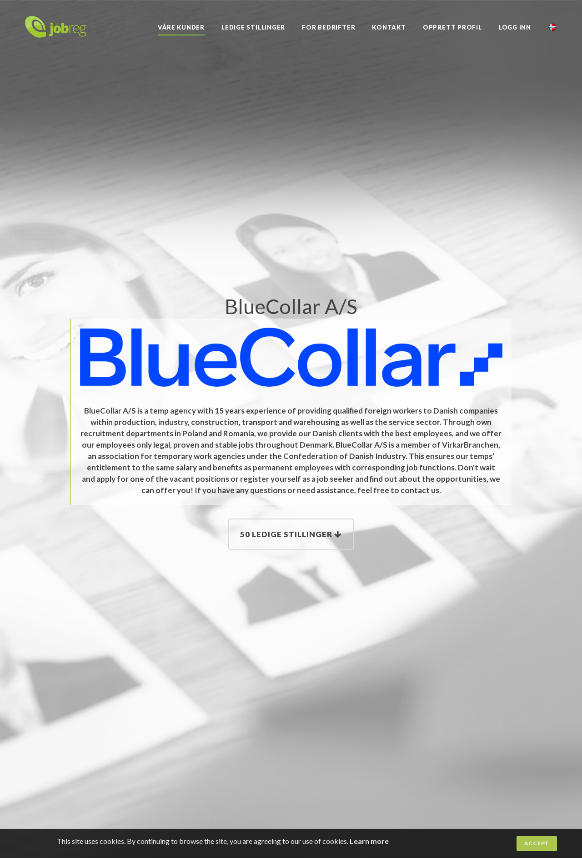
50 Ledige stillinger (291, 534)
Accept (536, 843)
